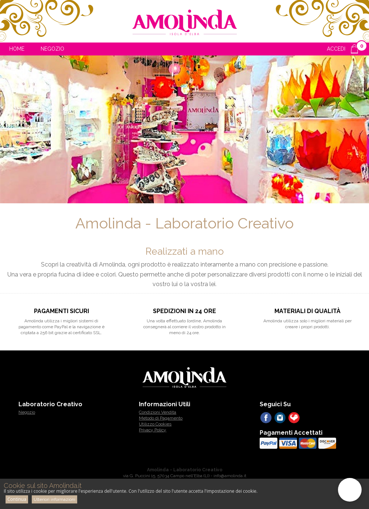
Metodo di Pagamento (160, 418)
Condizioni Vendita (157, 412)
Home (16, 49)
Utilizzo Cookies (155, 424)
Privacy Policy (152, 429)
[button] (350, 490)
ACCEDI (336, 49)
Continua (16, 499)
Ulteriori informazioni (54, 499)
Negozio (52, 49)
